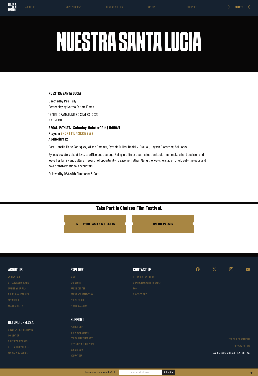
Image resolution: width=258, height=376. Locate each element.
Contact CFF (140, 294)
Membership (77, 326)
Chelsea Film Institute (20, 329)
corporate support (82, 338)
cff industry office (144, 277)
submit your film (17, 288)
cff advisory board (18, 282)
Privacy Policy (242, 346)
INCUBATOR (13, 335)
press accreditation (82, 294)
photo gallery (79, 305)
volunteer (76, 355)
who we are (14, 277)
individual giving (80, 332)
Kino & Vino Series (18, 352)
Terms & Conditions (239, 339)
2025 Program (73, 7)
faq (134, 288)
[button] (95, 224)
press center (78, 288)
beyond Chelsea (114, 7)
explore (151, 7)
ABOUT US (30, 7)
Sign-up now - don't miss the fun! (100, 372)
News (73, 277)
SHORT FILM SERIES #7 (77, 133)
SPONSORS (76, 282)
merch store (78, 300)
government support (82, 344)
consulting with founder (147, 282)
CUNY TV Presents (17, 341)
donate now (77, 349)
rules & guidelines (18, 294)
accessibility (15, 305)
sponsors (13, 300)
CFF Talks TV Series (18, 346)
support (192, 7)
